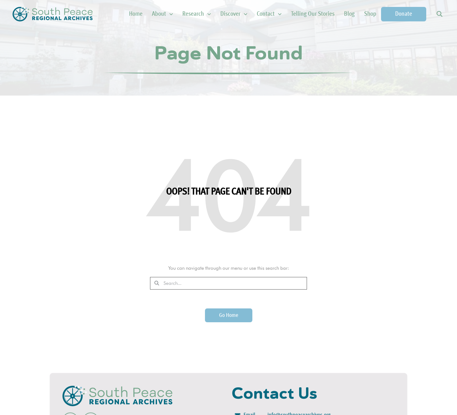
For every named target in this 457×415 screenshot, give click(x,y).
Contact (269, 14)
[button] (439, 14)
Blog (349, 14)
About (162, 14)
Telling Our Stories (313, 14)
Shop (370, 14)
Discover (233, 14)
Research (196, 14)
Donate (403, 14)
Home (135, 14)
